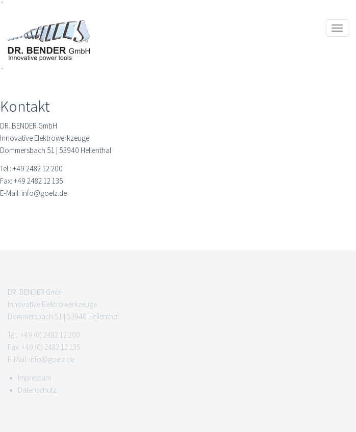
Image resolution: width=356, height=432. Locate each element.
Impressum (34, 378)
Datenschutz (37, 390)
